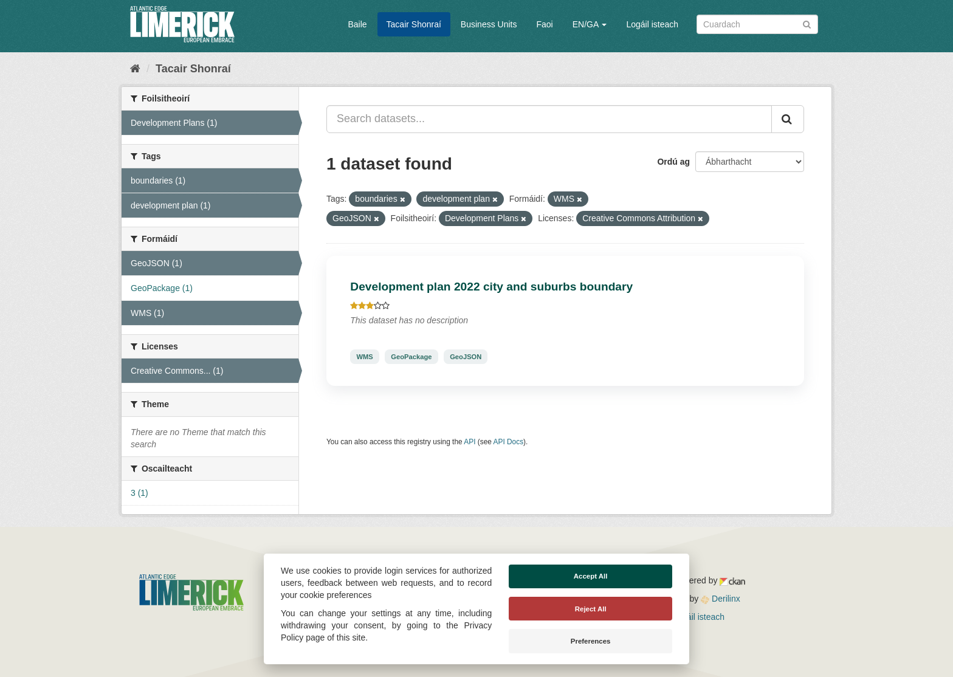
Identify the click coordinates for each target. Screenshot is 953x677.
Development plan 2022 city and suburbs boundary (491, 286)
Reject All (591, 609)
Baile (357, 24)
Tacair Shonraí (414, 24)
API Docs (509, 442)
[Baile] (135, 69)
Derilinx (720, 598)
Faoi (544, 24)
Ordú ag (673, 162)
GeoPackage (411, 356)
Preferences (591, 641)
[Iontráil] (807, 23)
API (469, 442)
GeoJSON (465, 356)
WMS (364, 356)
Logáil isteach (652, 24)
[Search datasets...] (549, 119)
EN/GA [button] (590, 24)
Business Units (489, 24)
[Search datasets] (757, 24)
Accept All (591, 576)
